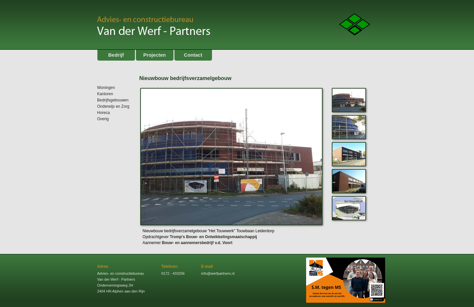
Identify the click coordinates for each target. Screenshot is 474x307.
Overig (103, 119)
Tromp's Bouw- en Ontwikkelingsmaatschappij (213, 237)
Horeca (103, 112)
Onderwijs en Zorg (113, 106)
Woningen (106, 87)
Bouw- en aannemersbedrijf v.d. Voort (197, 242)
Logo (354, 24)
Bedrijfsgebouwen (112, 100)
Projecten (154, 55)
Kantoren (105, 94)
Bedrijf (116, 55)
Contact (193, 55)
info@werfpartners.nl (218, 273)
